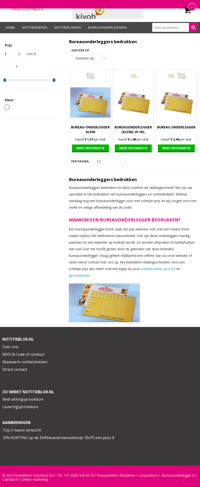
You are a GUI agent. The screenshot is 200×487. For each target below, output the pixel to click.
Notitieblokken (67, 27)
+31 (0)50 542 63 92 (79, 475)
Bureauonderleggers (107, 27)
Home (10, 27)
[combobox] (175, 27)
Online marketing (35, 479)
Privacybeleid (107, 475)
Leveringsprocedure (20, 406)
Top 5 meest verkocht (21, 430)
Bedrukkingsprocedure (23, 399)
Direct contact (14, 369)
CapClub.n (10, 479)
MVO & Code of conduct (23, 354)
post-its (169, 269)
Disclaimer (128, 475)
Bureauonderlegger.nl (178, 475)
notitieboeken (151, 269)
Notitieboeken (34, 27)
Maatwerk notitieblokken (24, 361)
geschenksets (79, 275)
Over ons (10, 346)
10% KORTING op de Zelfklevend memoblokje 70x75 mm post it (58, 437)
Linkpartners (148, 475)
